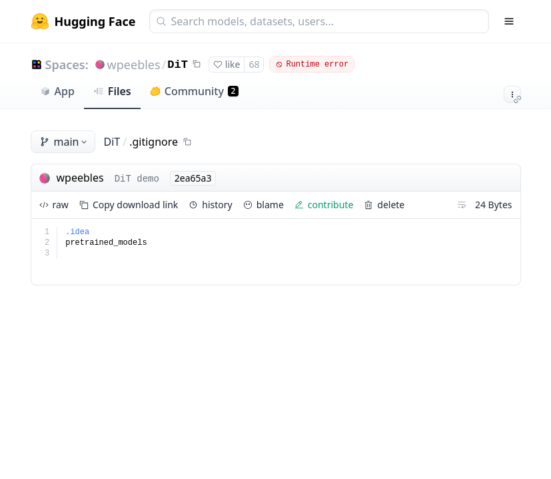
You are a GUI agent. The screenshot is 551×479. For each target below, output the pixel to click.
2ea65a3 (193, 178)
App (57, 91)
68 (254, 64)
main (64, 141)
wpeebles (134, 65)
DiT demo (137, 179)
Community (194, 91)
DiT (177, 65)
